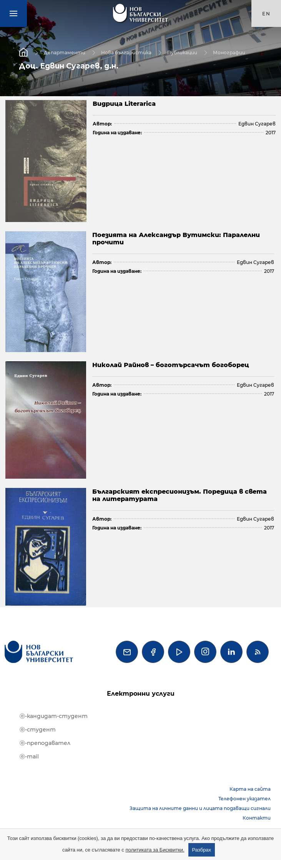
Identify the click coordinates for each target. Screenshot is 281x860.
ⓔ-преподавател (45, 743)
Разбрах (201, 850)
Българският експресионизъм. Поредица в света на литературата (179, 495)
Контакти (257, 818)
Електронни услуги (141, 693)
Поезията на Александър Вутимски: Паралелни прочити (176, 238)
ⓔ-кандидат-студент (54, 716)
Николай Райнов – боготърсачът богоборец (170, 365)
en (266, 14)
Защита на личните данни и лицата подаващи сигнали (200, 808)
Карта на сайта (250, 789)
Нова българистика (126, 52)
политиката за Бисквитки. (154, 850)
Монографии (229, 52)
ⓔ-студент (38, 729)
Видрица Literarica (124, 103)
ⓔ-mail (29, 756)
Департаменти (64, 52)
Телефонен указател (244, 799)
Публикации (182, 52)
